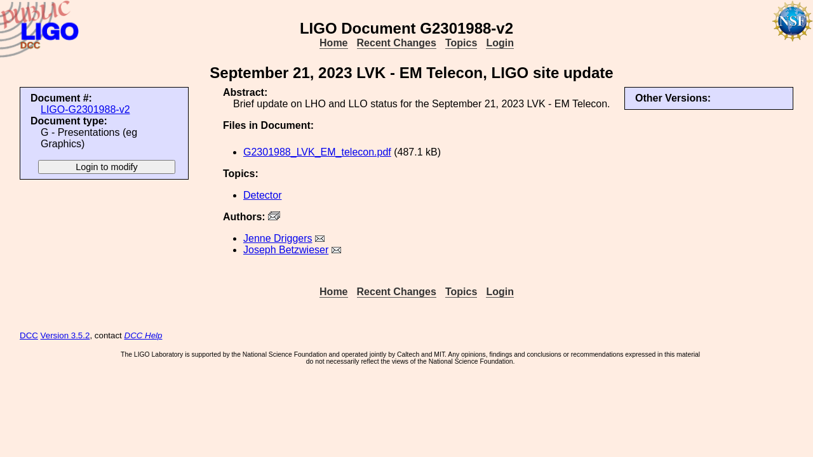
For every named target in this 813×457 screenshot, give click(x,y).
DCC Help (143, 335)
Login (500, 42)
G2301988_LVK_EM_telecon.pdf (317, 152)
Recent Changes (396, 42)
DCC (29, 335)
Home (333, 42)
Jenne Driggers (277, 238)
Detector (262, 195)
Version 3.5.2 (65, 335)
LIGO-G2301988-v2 (85, 109)
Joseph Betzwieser (285, 249)
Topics (461, 42)
